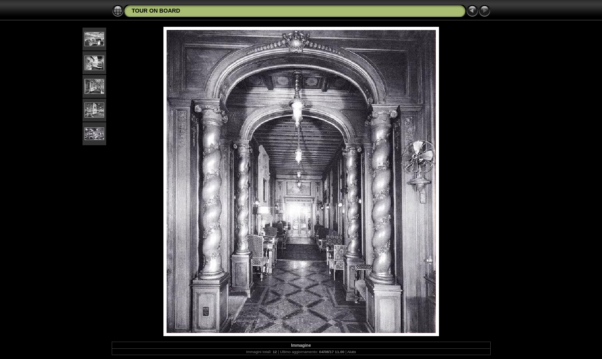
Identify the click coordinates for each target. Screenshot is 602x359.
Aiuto (351, 352)
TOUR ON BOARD (156, 10)
